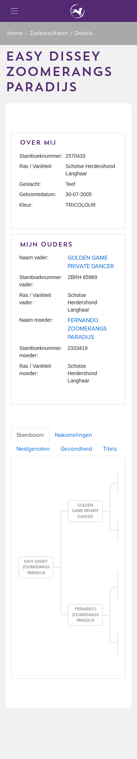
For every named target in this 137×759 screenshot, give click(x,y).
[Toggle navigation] (14, 10)
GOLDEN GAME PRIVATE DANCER (85, 511)
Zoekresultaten (49, 33)
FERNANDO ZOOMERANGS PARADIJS (87, 328)
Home (15, 33)
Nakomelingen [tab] (73, 435)
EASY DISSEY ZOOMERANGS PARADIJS (36, 567)
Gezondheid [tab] (76, 449)
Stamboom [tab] (30, 435)
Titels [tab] (110, 449)
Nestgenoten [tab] (33, 449)
